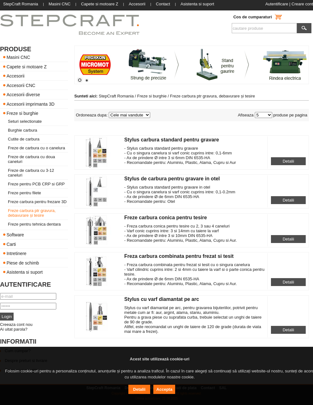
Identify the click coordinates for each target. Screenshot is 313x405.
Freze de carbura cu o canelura (36, 148)
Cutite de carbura (24, 139)
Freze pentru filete (24, 192)
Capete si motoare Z (27, 66)
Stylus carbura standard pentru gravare (171, 139)
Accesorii (16, 75)
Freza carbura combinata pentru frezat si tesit (179, 256)
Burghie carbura (22, 130)
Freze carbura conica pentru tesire (165, 217)
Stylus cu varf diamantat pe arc (161, 299)
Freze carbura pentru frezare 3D (37, 201)
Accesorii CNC (21, 85)
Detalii (288, 161)
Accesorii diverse (23, 94)
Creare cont (302, 4)
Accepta (164, 389)
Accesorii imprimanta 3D (31, 103)
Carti (11, 243)
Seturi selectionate (25, 121)
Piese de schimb (23, 262)
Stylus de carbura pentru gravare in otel (172, 178)
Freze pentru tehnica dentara (34, 224)
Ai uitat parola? (14, 329)
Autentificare (276, 4)
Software (15, 234)
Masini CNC (18, 57)
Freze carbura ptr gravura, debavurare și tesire (32, 213)
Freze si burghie (22, 113)
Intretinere (17, 253)
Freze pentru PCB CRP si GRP (36, 184)
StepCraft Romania (116, 96)
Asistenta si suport (25, 272)
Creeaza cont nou (16, 324)
